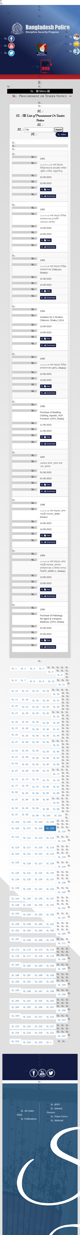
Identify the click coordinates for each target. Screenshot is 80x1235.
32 (16, 722)
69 (37, 770)
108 (40, 828)
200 (17, 1001)
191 (29, 981)
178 (40, 956)
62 (16, 763)
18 (27, 699)
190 (17, 981)
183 (40, 965)
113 (40, 838)
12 (16, 691)
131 (29, 873)
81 (58, 786)
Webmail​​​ (59, 1120)
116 (17, 847)
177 (29, 956)
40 (47, 729)
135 (29, 879)
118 (40, 847)
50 (47, 742)
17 (16, 699)
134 (17, 879)
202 (40, 1001)
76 (58, 780)
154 (29, 914)
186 (17, 975)
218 (17, 1032)
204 (17, 1007)
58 (27, 757)
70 (47, 770)
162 (17, 930)
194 (63, 985)
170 (52, 940)
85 (47, 793)
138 (63, 882)
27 (16, 713)
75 (47, 780)
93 (27, 808)
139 (17, 888)
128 (52, 863)
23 (27, 707)
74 (37, 779)
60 (47, 758)
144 (17, 898)
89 (37, 799)
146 (40, 898)
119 (52, 847)
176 (17, 956)
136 (40, 879)
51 (58, 745)
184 (52, 965)
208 (63, 1010)
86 (58, 793)
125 (17, 862)
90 (47, 799)
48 (27, 742)
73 (27, 779)
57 (16, 757)
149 (29, 905)
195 (17, 990)
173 (29, 949)
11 (63, 684)
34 (37, 722)
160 (40, 924)
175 (52, 949)
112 (29, 838)
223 (17, 1041)
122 (40, 854)
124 (63, 857)
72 (16, 779)
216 (40, 1026)
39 (37, 729)
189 (52, 975)
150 (40, 905)
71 (58, 774)
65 (47, 764)
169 (40, 940)
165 (52, 930)
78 (27, 786)
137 (52, 879)
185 (63, 969)
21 (58, 700)
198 (52, 991)
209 (17, 1016)
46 (58, 735)
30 (47, 713)
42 (16, 734)
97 (16, 814)
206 (40, 1007)
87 (16, 799)
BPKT (58, 1104)
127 (40, 863)
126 (29, 863)
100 (48, 815)
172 (17, 949)
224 (29, 1042)
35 (47, 723)
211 (40, 1017)
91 (58, 802)
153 (17, 913)
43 (27, 735)
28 (27, 713)
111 (17, 837)
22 (16, 706)
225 (40, 1042)
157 (63, 917)
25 (47, 707)
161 (52, 924)
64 (37, 764)
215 (29, 1026)
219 (29, 1032)
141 (40, 889)
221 (52, 1032)
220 (40, 1032)
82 (16, 792)
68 (27, 770)
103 (29, 822)
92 (16, 808)
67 (16, 770)
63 (27, 764)
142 (52, 889)
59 (37, 758)
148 (17, 905)
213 (63, 1020)
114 (52, 838)
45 (47, 735)
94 (37, 808)
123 (52, 854)
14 (37, 691)
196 (29, 991)
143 (63, 892)
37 (16, 728)
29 (37, 713)
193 (52, 981)
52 (16, 750)
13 (27, 691)
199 (63, 994)
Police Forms (61, 1116)
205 (29, 1007)
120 (17, 854)
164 (40, 930)
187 (29, 975)
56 (58, 751)
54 (37, 750)
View (47, 189)
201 (29, 1001)
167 (17, 939)
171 (63, 943)
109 (52, 828)
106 (17, 828)
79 (37, 786)
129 (63, 866)
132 (40, 873)
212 (52, 1017)
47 (16, 742)
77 (16, 786)
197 (40, 991)
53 (27, 750)
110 (63, 831)
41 (58, 729)
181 (17, 964)
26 (58, 707)
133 (52, 873)
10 (53, 681)
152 (63, 908)
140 (29, 889)
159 (29, 924)
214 (17, 1026)
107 (29, 828)
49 (37, 742)
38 (27, 728)
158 (17, 924)
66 (58, 764)
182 (29, 965)
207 (52, 1007)
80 (47, 786)
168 (29, 940)
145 (29, 898)
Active (63, 134)
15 (47, 691)
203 (52, 1001)
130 (17, 873)
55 (47, 751)
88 (27, 799)
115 (63, 841)
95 (47, 809)
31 (58, 716)
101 (60, 815)
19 (37, 700)
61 (58, 758)
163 (29, 930)
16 (58, 694)
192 (40, 981)
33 (27, 722)
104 (40, 822)
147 (52, 898)
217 (52, 1026)
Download (49, 196)
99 (37, 815)
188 (40, 975)
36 (58, 723)
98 (27, 814)
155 (40, 914)
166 (63, 933)
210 (29, 1017)
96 (58, 809)
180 (63, 959)
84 (37, 793)
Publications (31, 1119)
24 (37, 707)
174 (40, 949)
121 (29, 854)
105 (52, 822)
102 (17, 822)
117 (29, 847)
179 (52, 956)
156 (52, 914)
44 (37, 735)
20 (47, 700)
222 (63, 1036)
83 (27, 793)
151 (52, 905)
